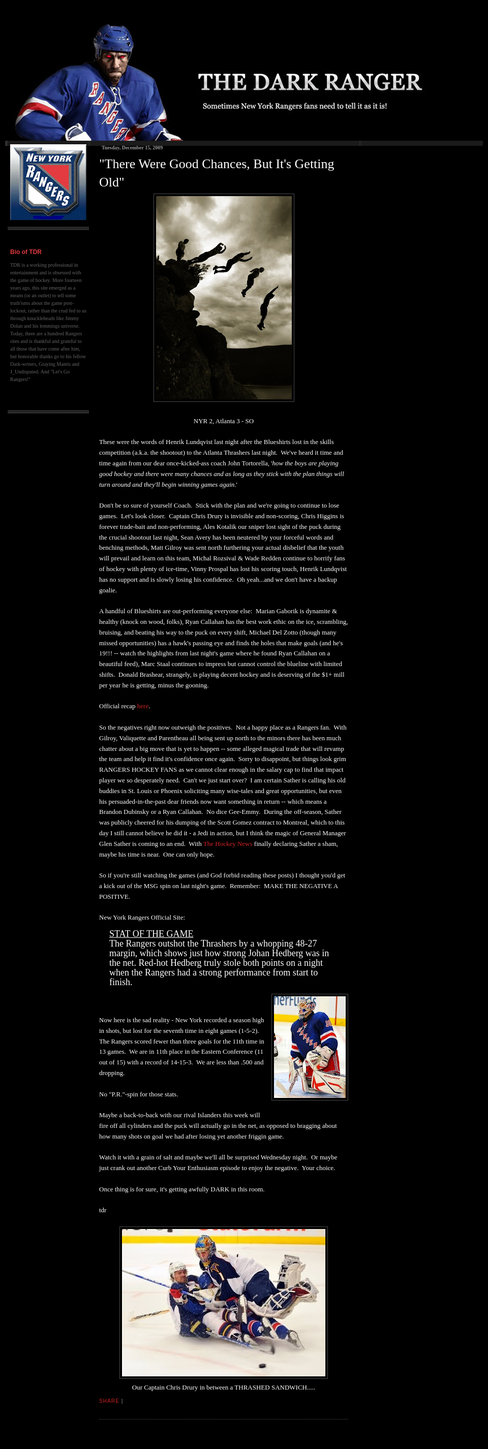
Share (109, 1401)
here (142, 706)
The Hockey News (228, 843)
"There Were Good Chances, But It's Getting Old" (216, 173)
